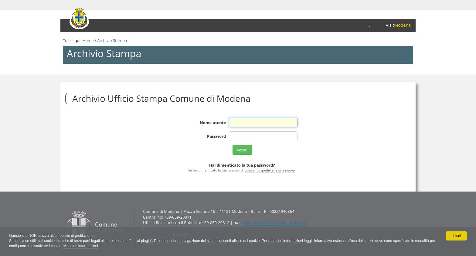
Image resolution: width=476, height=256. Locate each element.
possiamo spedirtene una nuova (270, 170)
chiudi (456, 236)
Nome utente (213, 122)
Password (216, 136)
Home (88, 40)
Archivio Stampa (112, 40)
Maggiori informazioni (80, 246)
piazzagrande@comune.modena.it (274, 222)
